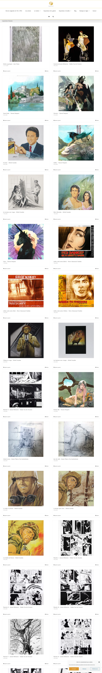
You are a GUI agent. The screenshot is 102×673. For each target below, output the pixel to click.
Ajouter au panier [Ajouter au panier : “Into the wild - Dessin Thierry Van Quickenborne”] (58, 466)
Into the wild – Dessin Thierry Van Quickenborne (66, 459)
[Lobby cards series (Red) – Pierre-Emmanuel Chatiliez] (26, 291)
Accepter (74, 668)
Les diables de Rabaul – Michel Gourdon (13, 558)
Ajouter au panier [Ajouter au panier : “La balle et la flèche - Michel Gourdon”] (7, 515)
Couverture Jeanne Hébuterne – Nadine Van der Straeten (68, 64)
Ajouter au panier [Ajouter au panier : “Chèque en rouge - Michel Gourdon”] (7, 367)
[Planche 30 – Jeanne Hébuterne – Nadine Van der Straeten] (76, 587)
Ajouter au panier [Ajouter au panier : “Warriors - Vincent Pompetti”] (58, 120)
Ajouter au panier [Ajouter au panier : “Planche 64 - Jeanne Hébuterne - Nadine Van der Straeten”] (58, 663)
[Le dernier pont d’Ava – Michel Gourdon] (76, 488)
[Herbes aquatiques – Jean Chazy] (26, 44)
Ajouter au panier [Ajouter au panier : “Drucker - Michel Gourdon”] (7, 169)
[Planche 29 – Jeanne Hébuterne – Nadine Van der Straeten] (26, 587)
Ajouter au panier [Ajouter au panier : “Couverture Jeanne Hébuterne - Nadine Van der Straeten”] (58, 71)
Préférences (95, 668)
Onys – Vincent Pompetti (9, 261)
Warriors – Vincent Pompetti (61, 113)
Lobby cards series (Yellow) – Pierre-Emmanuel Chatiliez (68, 311)
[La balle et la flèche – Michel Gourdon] (26, 488)
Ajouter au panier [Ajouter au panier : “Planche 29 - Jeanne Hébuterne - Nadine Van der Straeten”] (7, 614)
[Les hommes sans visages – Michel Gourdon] (76, 340)
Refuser (84, 668)
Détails (47, 71)
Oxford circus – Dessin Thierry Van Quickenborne (15, 459)
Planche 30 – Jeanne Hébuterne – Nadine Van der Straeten (68, 607)
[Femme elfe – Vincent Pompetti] (76, 389)
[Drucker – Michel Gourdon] (26, 143)
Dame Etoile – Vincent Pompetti (11, 113)
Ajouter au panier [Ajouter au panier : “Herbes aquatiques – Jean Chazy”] (7, 71)
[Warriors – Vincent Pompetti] (76, 93)
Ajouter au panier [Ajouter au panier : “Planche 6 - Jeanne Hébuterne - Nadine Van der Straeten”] (58, 564)
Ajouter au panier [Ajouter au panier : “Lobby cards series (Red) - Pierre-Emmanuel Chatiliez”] (7, 317)
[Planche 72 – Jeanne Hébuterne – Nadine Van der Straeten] (26, 389)
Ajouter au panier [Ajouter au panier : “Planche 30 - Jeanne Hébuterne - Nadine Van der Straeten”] (58, 614)
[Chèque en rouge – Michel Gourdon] (26, 340)
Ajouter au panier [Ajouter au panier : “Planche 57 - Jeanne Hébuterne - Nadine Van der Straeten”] (7, 663)
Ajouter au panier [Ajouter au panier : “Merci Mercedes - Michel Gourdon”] (58, 219)
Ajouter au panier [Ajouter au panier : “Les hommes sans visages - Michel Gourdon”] (58, 367)
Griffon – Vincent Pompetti (60, 162)
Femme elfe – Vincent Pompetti (61, 409)
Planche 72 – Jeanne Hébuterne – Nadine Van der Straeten (17, 409)
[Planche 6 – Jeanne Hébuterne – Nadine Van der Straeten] (76, 538)
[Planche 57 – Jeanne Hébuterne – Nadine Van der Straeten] (26, 636)
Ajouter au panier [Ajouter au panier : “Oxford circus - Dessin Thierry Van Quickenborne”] (7, 466)
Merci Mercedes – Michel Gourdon (62, 212)
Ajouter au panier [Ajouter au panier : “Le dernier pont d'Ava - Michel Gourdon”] (58, 515)
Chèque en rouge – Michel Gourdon (12, 360)
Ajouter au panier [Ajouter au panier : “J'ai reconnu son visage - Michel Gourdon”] (7, 219)
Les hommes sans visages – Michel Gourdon (65, 360)
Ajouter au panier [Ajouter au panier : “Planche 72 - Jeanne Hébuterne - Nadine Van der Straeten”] (7, 416)
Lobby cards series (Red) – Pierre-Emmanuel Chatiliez (16, 311)
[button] (99, 662)
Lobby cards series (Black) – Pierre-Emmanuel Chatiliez (67, 261)
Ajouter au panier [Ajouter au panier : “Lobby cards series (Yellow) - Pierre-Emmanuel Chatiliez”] (58, 317)
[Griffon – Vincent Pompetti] (76, 143)
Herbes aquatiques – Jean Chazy (11, 64)
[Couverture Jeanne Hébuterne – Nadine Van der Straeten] (76, 44)
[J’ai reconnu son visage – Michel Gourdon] (26, 192)
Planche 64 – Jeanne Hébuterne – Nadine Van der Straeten (68, 656)
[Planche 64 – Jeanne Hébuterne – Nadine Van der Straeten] (76, 636)
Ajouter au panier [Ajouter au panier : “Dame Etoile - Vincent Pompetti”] (7, 120)
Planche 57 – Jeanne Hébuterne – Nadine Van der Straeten (17, 656)
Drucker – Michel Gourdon (10, 162)
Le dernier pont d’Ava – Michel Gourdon (64, 508)
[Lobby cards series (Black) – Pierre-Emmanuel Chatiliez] (76, 241)
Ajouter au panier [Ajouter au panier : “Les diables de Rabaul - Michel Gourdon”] (7, 564)
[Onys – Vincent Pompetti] (26, 241)
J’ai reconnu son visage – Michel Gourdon (13, 212)
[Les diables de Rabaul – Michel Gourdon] (26, 538)
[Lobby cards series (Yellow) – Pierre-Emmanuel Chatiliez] (76, 291)
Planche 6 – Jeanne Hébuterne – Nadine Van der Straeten (68, 558)
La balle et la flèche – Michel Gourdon (12, 508)
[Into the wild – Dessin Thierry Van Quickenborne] (76, 439)
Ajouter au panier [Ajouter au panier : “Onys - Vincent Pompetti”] (7, 268)
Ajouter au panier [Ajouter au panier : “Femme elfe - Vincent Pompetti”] (58, 416)
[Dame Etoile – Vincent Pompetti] (26, 93)
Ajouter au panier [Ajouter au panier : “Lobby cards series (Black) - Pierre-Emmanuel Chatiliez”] (58, 268)
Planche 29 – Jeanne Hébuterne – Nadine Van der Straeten (17, 607)
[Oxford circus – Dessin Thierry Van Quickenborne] (26, 439)
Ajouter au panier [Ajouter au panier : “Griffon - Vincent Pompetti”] (58, 169)
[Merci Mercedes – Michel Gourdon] (76, 192)
